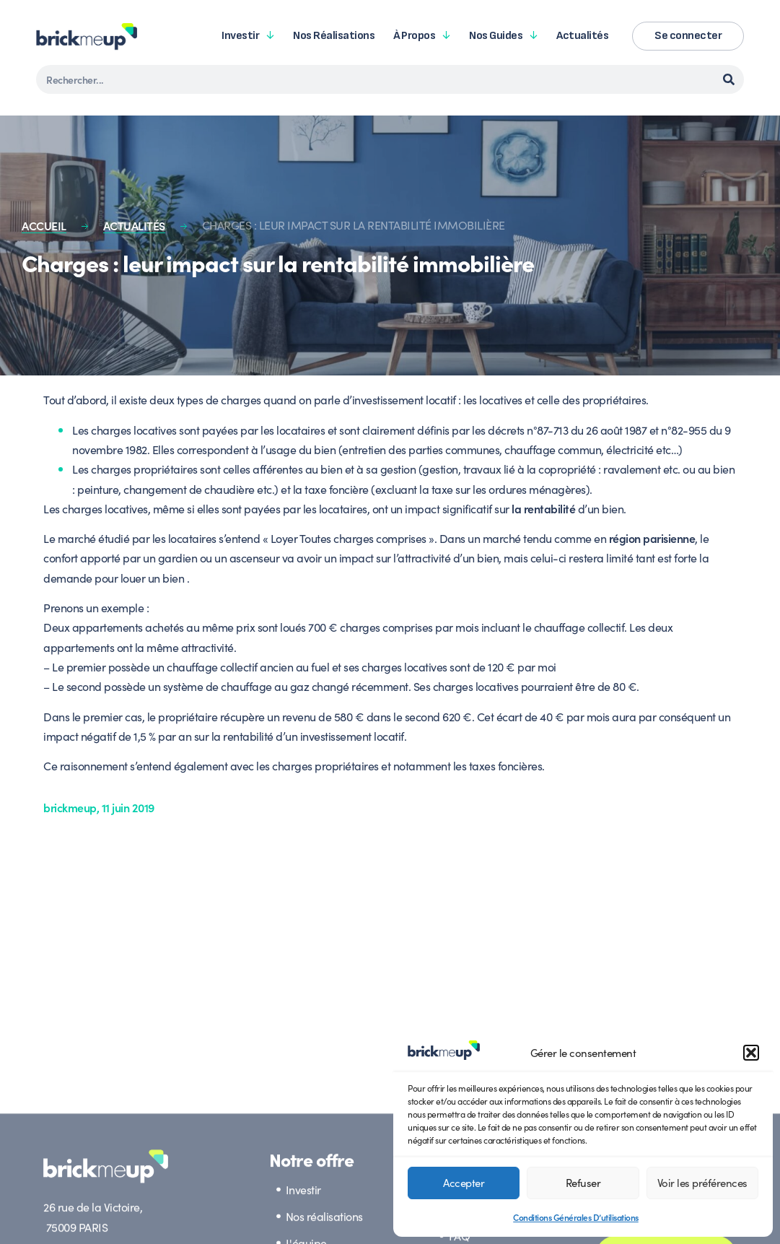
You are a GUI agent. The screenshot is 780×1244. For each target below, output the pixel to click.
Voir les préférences (702, 1182)
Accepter (463, 1182)
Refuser (583, 1182)
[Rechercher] (728, 79)
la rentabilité (543, 508)
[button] (751, 1052)
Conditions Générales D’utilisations (576, 1217)
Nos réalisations (333, 36)
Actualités (582, 36)
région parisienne (652, 538)
